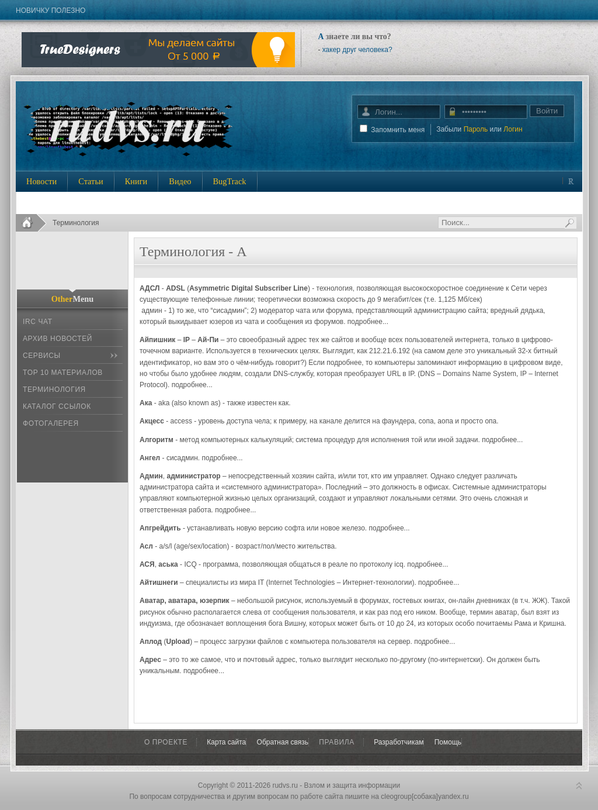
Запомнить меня (398, 130)
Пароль (476, 129)
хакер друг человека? (357, 50)
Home (31, 223)
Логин (512, 129)
